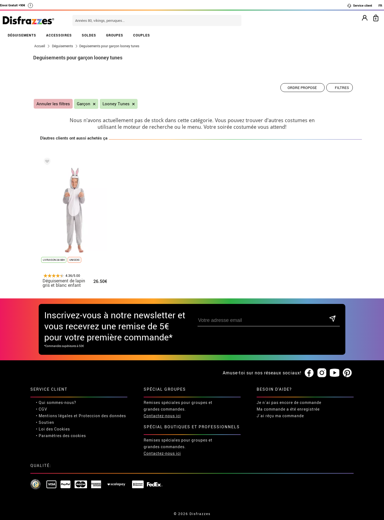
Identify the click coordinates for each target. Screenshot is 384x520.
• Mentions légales (54, 415)
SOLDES (89, 35)
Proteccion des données (102, 415)
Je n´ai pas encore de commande (289, 402)
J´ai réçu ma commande (280, 415)
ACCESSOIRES (59, 35)
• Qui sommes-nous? (56, 402)
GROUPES (114, 35)
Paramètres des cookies (62, 435)
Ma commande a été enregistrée (288, 409)
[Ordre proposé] (302, 87)
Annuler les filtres (53, 104)
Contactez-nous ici (162, 415)
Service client (359, 5)
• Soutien (45, 422)
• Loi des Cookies (53, 429)
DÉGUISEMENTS (22, 35)
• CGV (41, 409)
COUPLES (141, 35)
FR (380, 5)
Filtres (342, 87)
